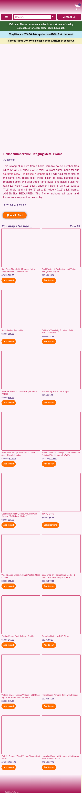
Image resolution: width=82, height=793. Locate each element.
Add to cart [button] (8, 280)
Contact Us (69, 16)
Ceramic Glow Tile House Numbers (24, 174)
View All (75, 226)
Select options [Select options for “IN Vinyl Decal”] (50, 525)
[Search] (53, 17)
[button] (6, 17)
